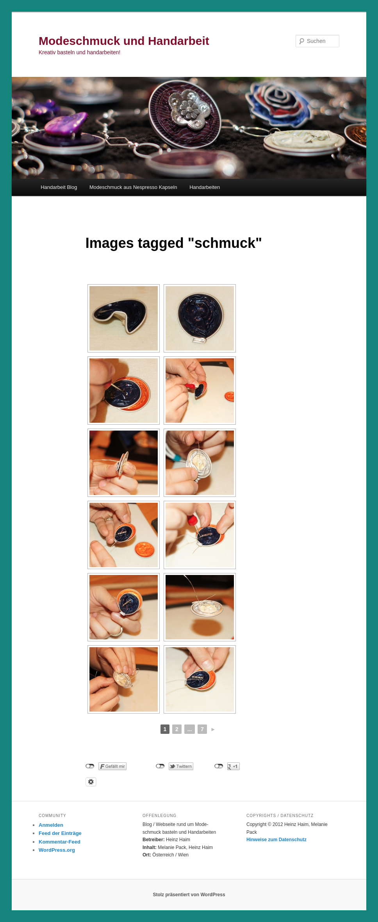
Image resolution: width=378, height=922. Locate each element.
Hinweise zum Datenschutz (276, 839)
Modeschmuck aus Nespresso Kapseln (133, 187)
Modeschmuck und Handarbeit (124, 40)
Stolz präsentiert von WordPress (189, 894)
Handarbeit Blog (59, 187)
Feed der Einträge (60, 833)
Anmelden (51, 825)
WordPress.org (57, 850)
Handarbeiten (204, 187)
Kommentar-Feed (59, 842)
